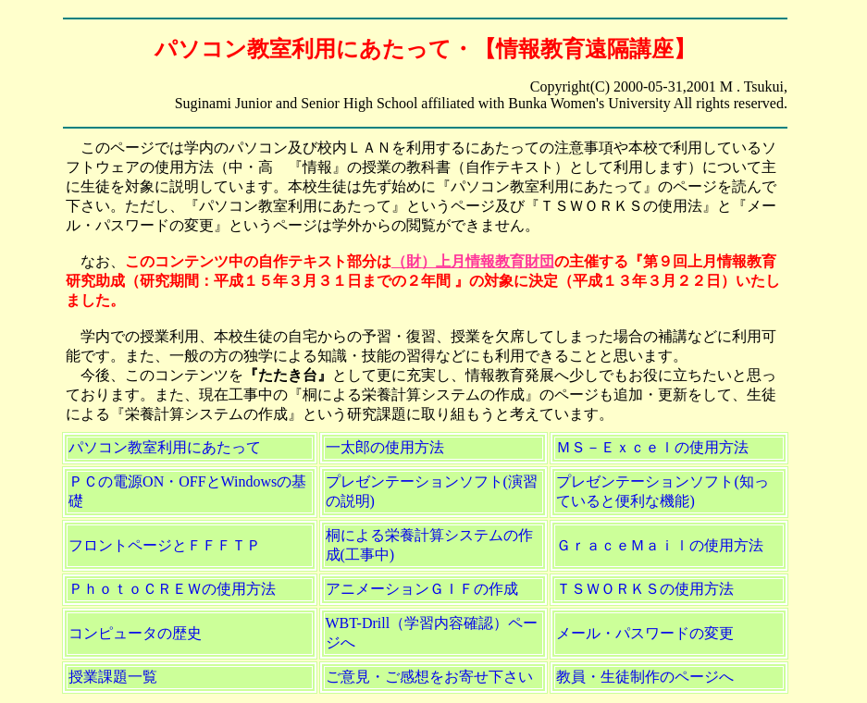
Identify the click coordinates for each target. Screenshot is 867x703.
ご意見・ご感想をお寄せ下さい (429, 676)
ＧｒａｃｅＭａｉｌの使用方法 (659, 545)
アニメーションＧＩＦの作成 (422, 589)
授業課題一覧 (112, 676)
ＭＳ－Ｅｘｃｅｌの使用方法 (652, 447)
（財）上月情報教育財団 (472, 261)
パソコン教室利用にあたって (164, 447)
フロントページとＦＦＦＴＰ (164, 545)
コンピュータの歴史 (135, 633)
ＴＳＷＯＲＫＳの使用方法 (645, 589)
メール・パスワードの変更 (645, 633)
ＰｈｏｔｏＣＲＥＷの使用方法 (172, 589)
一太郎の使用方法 (385, 447)
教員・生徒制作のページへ (645, 676)
